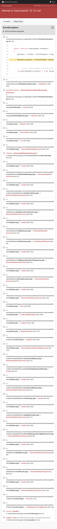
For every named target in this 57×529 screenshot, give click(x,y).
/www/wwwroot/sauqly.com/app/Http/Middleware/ (29, 155)
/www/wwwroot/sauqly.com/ (21, 520)
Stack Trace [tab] (18, 21)
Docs (52, 2)
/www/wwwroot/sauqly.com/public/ (23, 513)
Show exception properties (14, 31)
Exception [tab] (7, 21)
